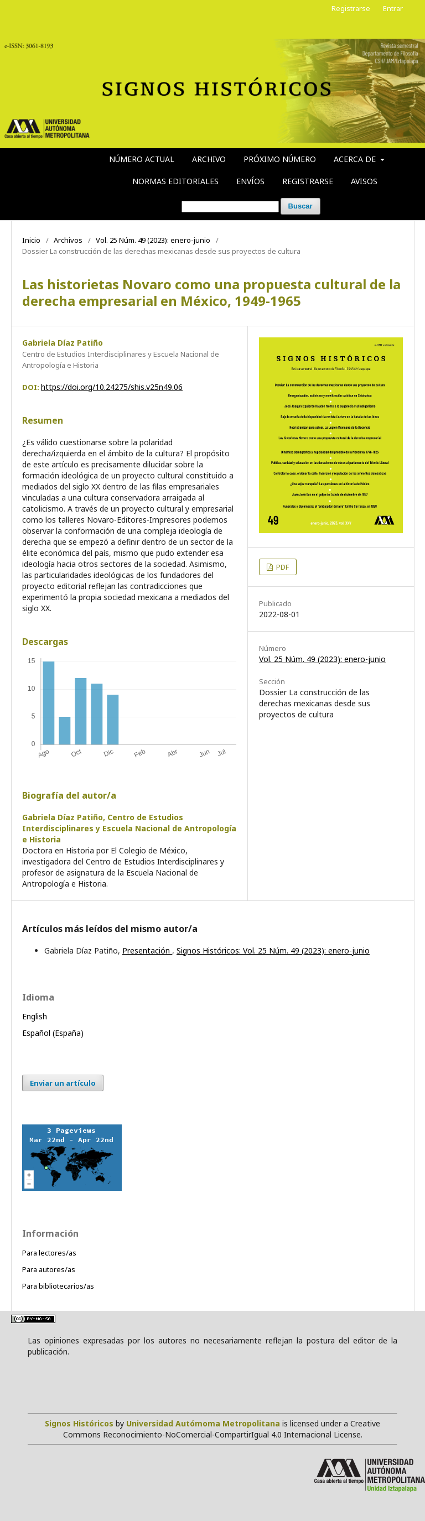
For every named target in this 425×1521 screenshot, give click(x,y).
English (34, 1016)
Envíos (250, 181)
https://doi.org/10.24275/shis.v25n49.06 (112, 387)
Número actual (141, 159)
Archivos (68, 240)
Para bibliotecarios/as (58, 1286)
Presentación (147, 950)
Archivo (209, 159)
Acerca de (356, 159)
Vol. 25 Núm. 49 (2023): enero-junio (153, 240)
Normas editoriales (175, 181)
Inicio (31, 240)
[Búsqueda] (230, 206)
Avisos (364, 181)
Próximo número (279, 159)
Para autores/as (48, 1269)
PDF (281, 567)
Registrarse (307, 181)
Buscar (300, 206)
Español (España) (53, 1033)
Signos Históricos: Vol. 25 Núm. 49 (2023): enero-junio (273, 950)
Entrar (393, 8)
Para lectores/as (49, 1253)
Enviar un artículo (63, 1083)
